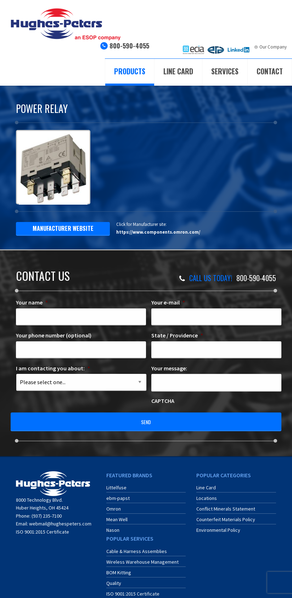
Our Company (273, 47)
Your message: (169, 368)
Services (224, 71)
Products (129, 71)
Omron (113, 505)
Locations (206, 494)
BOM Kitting (118, 568)
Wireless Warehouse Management (142, 558)
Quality (113, 579)
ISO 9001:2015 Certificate (42, 527)
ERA (221, 47)
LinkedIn (244, 47)
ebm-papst (118, 494)
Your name (32, 302)
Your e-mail (168, 302)
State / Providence (177, 335)
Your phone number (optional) (53, 335)
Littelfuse (116, 483)
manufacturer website (63, 228)
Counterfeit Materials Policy (225, 515)
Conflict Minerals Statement (225, 505)
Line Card (178, 71)
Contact (270, 71)
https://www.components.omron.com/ (158, 232)
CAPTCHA (162, 400)
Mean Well (117, 515)
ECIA (199, 47)
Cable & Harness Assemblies (136, 547)
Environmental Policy (218, 526)
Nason (112, 526)
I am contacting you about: (53, 368)
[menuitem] (193, 50)
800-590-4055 (129, 45)
